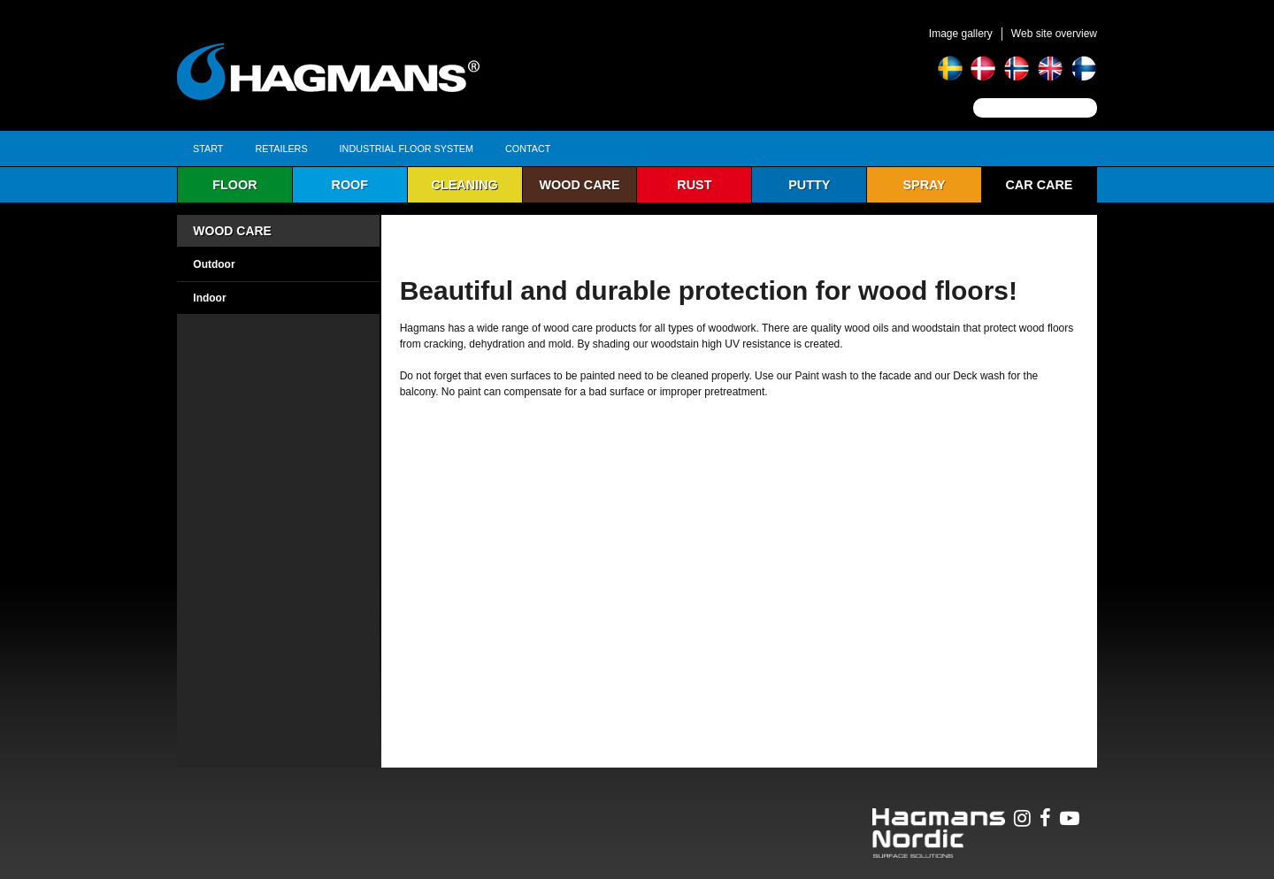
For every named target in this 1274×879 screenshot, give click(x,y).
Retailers (281, 148)
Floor (234, 185)
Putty (809, 185)
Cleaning (465, 185)
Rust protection (694, 190)
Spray (923, 185)
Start (208, 148)
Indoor (209, 298)
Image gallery (961, 33)
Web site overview (1054, 33)
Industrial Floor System (406, 148)
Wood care (579, 185)
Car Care (1038, 185)
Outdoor (213, 264)
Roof (350, 185)
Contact (527, 148)
